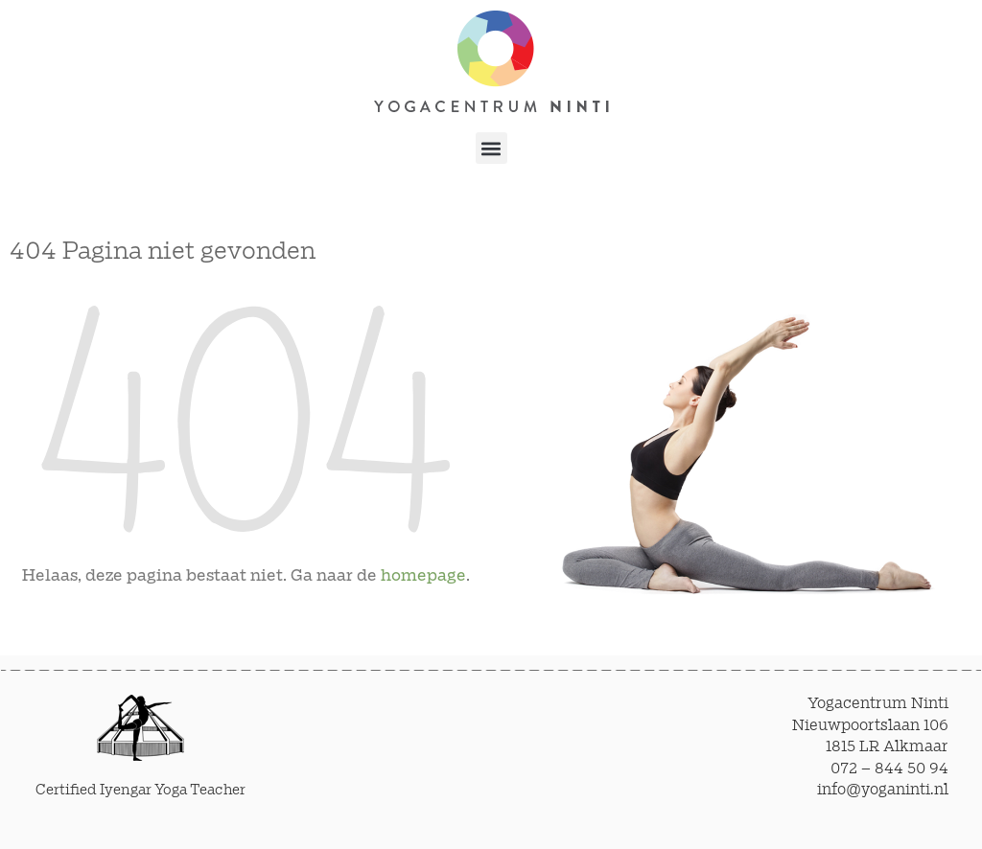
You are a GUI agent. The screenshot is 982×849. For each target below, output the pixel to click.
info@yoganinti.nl (882, 790)
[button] (491, 148)
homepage (423, 576)
